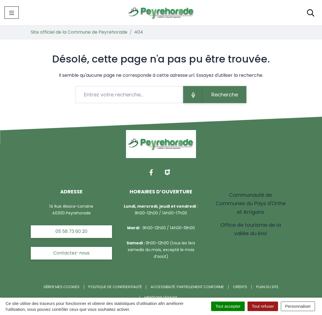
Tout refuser (263, 306)
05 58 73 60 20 (71, 231)
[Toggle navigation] (11, 12)
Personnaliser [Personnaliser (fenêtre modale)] (298, 306)
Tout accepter (228, 306)
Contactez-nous (71, 253)
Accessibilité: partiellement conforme (187, 286)
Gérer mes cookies (61, 286)
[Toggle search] (311, 12)
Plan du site (267, 286)
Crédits (240, 286)
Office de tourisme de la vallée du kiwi (250, 229)
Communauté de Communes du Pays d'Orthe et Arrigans (251, 203)
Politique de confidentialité (115, 286)
